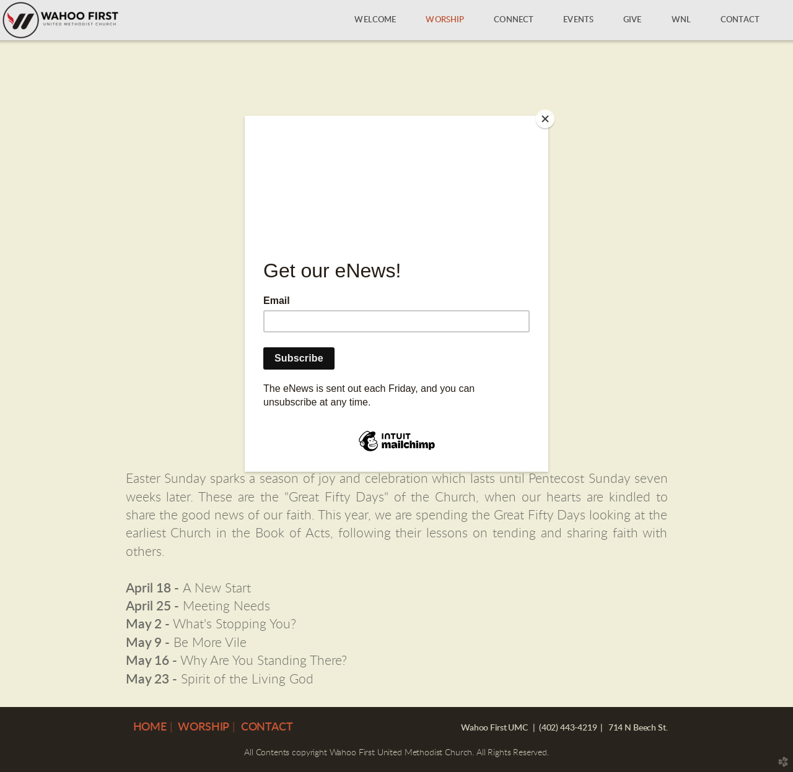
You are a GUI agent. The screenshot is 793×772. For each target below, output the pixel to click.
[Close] (545, 119)
